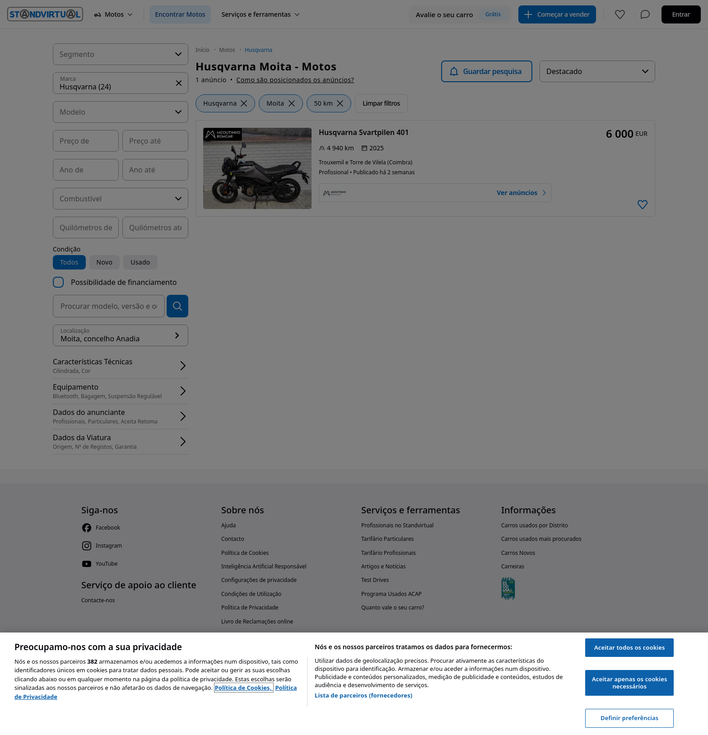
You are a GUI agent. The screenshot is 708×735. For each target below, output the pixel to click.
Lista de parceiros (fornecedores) (363, 695)
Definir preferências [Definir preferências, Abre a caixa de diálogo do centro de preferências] (629, 718)
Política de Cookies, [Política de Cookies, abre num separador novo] (244, 688)
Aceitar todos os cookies (629, 647)
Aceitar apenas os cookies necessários (629, 682)
